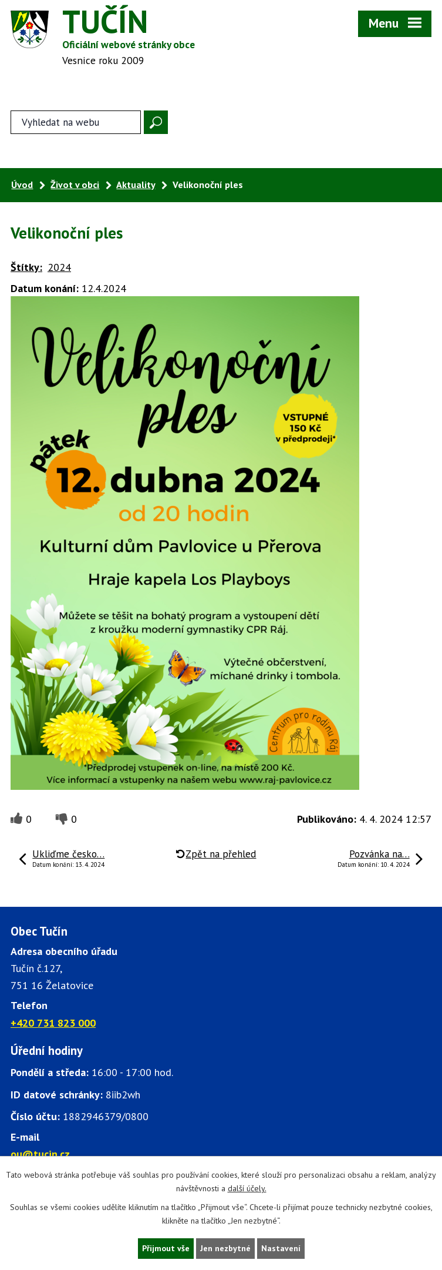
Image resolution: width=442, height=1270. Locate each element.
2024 (59, 267)
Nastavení (281, 1248)
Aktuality (135, 184)
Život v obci (74, 184)
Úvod (22, 184)
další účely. (247, 1188)
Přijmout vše (166, 1248)
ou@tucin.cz (40, 1154)
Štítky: (26, 267)
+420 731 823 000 (53, 1023)
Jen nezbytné (225, 1248)
